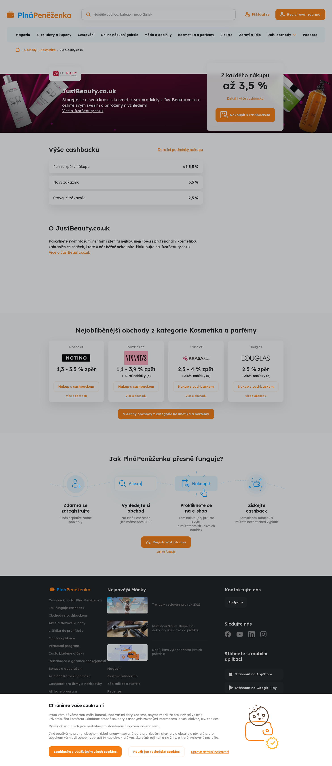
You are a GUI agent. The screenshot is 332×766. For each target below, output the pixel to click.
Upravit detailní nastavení (210, 752)
